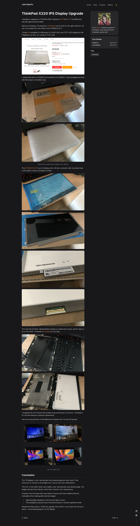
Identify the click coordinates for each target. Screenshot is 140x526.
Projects (102, 5)
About (89, 5)
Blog (95, 5)
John (98, 27)
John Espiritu (27, 4)
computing (94, 54)
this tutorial (46, 332)
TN (69, 19)
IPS (62, 19)
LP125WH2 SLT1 (31, 168)
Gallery (110, 5)
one (29, 32)
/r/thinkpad (51, 26)
